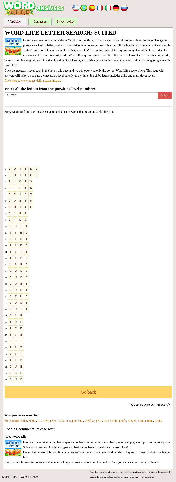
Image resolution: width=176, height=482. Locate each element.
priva (99, 420)
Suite (8, 420)
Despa (47, 420)
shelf (88, 420)
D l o (65, 420)
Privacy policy (65, 21)
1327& (131, 420)
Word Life (14, 21)
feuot (140, 420)
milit (115, 420)
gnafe (122, 420)
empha (149, 420)
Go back (88, 392)
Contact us (39, 21)
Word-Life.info (29, 476)
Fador (23, 420)
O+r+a (56, 420)
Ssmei (32, 420)
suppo (73, 420)
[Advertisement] (88, 140)
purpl (15, 420)
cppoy (158, 420)
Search (165, 95)
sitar (80, 420)
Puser (107, 420)
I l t (40, 420)
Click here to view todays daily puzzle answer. (33, 80)
